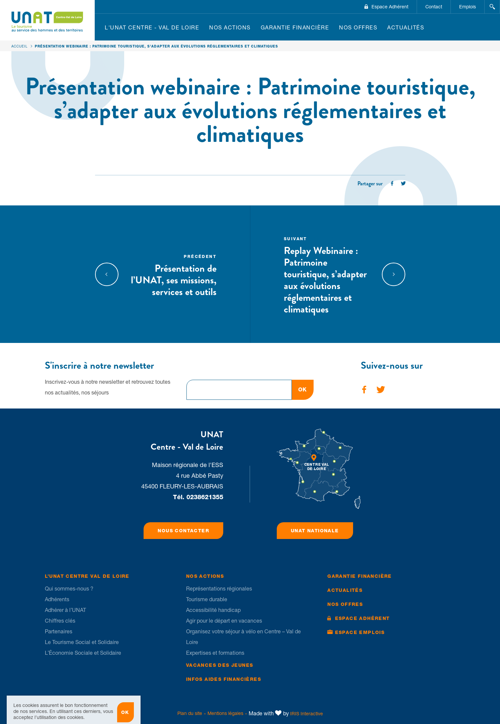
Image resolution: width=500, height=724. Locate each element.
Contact (433, 6)
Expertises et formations (215, 653)
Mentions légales (225, 713)
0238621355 (204, 497)
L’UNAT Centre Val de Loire (87, 576)
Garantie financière (295, 27)
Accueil (19, 46)
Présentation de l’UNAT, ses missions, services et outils (173, 275)
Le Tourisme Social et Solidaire (82, 642)
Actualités (405, 27)
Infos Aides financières (223, 679)
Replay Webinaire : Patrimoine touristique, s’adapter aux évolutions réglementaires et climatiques (327, 274)
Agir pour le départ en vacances (224, 621)
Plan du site (189, 713)
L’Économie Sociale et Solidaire (83, 653)
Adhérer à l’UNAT (65, 610)
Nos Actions (230, 27)
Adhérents (57, 599)
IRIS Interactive (306, 713)
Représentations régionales (219, 588)
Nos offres (358, 27)
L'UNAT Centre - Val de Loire (152, 27)
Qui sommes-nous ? (69, 588)
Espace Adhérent (389, 6)
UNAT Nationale (315, 530)
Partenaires (58, 631)
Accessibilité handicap (213, 610)
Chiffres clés (60, 621)
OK (302, 389)
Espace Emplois (360, 632)
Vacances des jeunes (219, 665)
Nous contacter (183, 530)
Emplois (467, 6)
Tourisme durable (206, 599)
